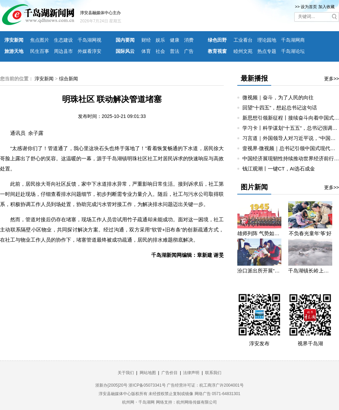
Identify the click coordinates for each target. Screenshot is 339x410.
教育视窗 (217, 51)
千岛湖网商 (293, 40)
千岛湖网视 (89, 40)
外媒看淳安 (89, 51)
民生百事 (39, 51)
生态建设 (63, 40)
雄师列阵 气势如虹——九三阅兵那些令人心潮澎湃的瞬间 (259, 233)
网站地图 (148, 372)
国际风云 (125, 51)
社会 (160, 51)
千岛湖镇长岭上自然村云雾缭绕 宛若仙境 (310, 270)
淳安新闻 (13, 40)
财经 (146, 40)
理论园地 (266, 40)
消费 (189, 40)
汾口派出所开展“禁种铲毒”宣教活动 (259, 270)
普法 (174, 51)
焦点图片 (39, 40)
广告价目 (169, 372)
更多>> (331, 78)
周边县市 (63, 51)
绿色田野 (217, 40)
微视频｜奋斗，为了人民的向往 (278, 97)
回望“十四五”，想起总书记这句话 (279, 107)
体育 (146, 51)
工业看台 (243, 40)
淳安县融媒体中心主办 (100, 13)
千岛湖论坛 (293, 51)
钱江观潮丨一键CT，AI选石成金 (278, 168)
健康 (174, 40)
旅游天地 (13, 51)
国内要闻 (125, 40)
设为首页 (309, 6)
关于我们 (126, 372)
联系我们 (213, 372)
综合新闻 (68, 78)
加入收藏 (326, 6)
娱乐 (160, 40)
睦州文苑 (243, 51)
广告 (189, 51)
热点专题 (266, 51)
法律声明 (191, 372)
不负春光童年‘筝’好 (310, 233)
